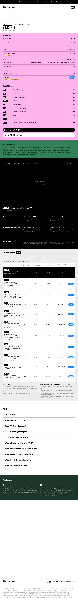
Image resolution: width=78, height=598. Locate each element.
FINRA (4, 590)
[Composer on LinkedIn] (50, 582)
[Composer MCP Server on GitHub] (61, 582)
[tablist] (39, 257)
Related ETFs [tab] (45, 257)
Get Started (51, 2)
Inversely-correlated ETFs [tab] (21, 257)
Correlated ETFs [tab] (7, 257)
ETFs (5, 21)
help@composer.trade (69, 581)
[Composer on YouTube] (54, 582)
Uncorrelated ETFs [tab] (34, 257)
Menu (72, 7)
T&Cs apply (58, 2)
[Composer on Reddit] (57, 582)
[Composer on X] (47, 582)
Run (69, 163)
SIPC (8, 590)
